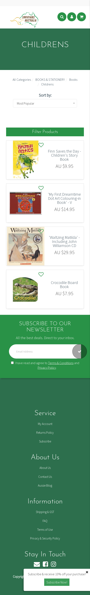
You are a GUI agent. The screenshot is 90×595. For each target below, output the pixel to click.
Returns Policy (45, 433)
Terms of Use (45, 530)
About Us (45, 468)
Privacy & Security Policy (45, 538)
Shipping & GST (45, 512)
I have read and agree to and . (45, 365)
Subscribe (45, 441)
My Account (45, 424)
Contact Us (45, 477)
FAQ (45, 521)
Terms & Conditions (61, 363)
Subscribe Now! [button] (56, 582)
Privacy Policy (47, 368)
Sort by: (45, 95)
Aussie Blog (45, 485)
